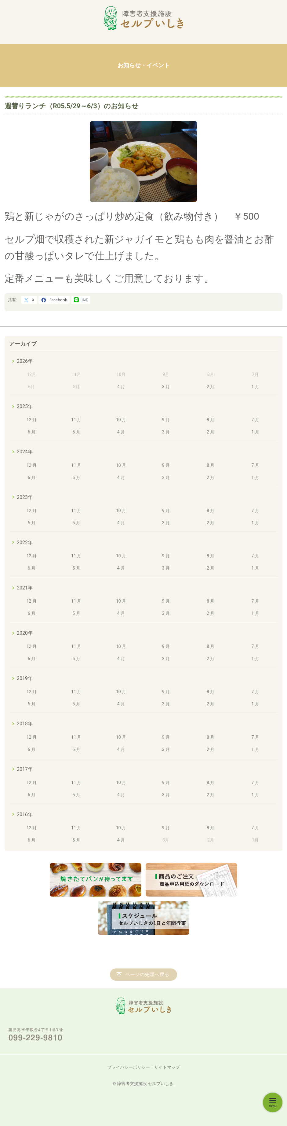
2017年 (25, 769)
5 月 (76, 431)
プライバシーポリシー (128, 1067)
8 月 (210, 419)
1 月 (255, 386)
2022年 (25, 542)
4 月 (121, 386)
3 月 (165, 386)
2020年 (25, 633)
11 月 (76, 419)
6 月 (31, 431)
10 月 (121, 419)
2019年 (25, 678)
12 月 (32, 419)
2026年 (25, 361)
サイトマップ (167, 1067)
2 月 (210, 386)
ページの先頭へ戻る (147, 974)
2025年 (25, 406)
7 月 (255, 419)
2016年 (25, 814)
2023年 (25, 497)
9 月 (165, 419)
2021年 (25, 588)
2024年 (25, 452)
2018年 (25, 724)
